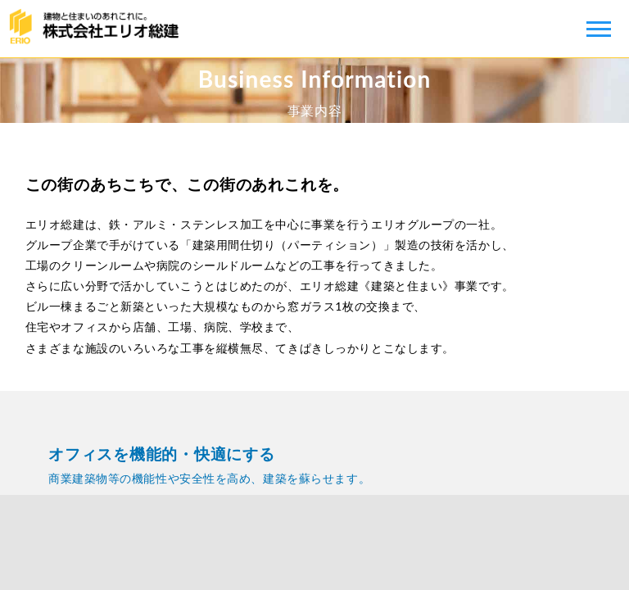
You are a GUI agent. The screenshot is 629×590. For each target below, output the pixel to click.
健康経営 (314, 542)
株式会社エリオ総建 (98, 28)
